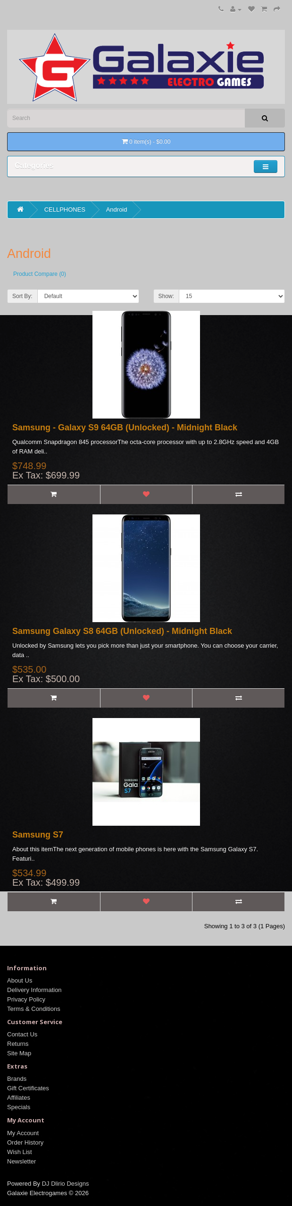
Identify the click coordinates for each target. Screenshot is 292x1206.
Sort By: (22, 296)
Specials (18, 1107)
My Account (23, 1133)
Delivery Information (34, 989)
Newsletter (21, 1161)
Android (116, 209)
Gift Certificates (28, 1088)
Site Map (19, 1053)
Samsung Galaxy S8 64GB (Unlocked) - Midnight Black (122, 631)
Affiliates (18, 1097)
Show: (166, 296)
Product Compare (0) (39, 274)
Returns (18, 1043)
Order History (25, 1142)
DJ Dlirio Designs (65, 1183)
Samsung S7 (37, 834)
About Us (19, 980)
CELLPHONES (64, 209)
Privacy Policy (26, 999)
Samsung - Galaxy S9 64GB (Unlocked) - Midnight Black (124, 427)
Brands (16, 1078)
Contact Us (22, 1034)
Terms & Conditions (33, 1008)
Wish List (19, 1151)
